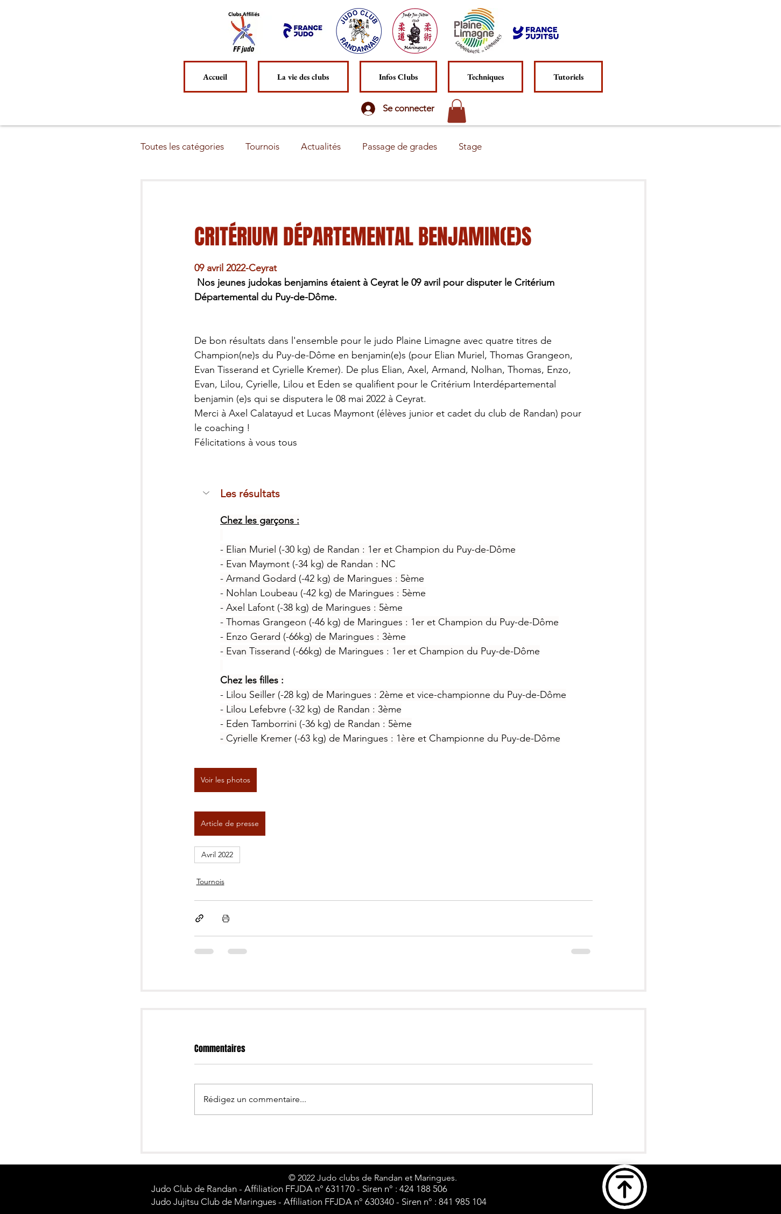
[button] (485, 77)
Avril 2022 (217, 854)
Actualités (321, 146)
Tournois (262, 146)
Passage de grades (399, 146)
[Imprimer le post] (226, 918)
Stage (470, 146)
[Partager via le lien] (199, 918)
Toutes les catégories (182, 146)
